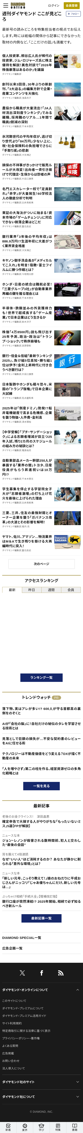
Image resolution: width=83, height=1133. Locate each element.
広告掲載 (8, 1053)
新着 (8, 1127)
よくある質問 (10, 1046)
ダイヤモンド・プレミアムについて (23, 1008)
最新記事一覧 (41, 918)
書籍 (74, 1127)
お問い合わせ (10, 1061)
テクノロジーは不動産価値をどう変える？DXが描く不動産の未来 (41, 756)
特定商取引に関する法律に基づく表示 (26, 1031)
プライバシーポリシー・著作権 (21, 1038)
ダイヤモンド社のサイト (18, 1082)
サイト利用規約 (12, 1023)
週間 (51, 590)
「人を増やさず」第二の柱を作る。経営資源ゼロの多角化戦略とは (41, 771)
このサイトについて (14, 1000)
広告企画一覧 (12, 948)
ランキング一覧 (41, 677)
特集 (58, 1127)
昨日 (31, 590)
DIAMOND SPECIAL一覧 (21, 938)
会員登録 (71, 5)
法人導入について (13, 1068)
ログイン (53, 5)
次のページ (41, 564)
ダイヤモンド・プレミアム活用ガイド (24, 1016)
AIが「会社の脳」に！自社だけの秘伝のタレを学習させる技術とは (41, 726)
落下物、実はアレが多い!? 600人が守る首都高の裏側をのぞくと (41, 711)
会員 (71, 590)
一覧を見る (41, 786)
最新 (12, 590)
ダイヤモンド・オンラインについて (25, 990)
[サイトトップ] (16, 5)
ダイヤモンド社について (18, 1097)
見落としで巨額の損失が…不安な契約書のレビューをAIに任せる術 (41, 741)
